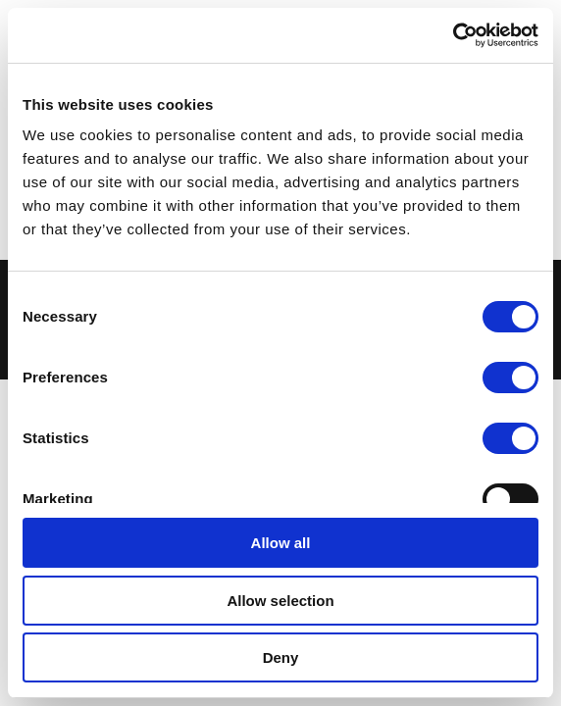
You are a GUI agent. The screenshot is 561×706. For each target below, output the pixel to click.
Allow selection (280, 600)
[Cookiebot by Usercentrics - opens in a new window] (452, 35)
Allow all (281, 542)
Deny (281, 657)
